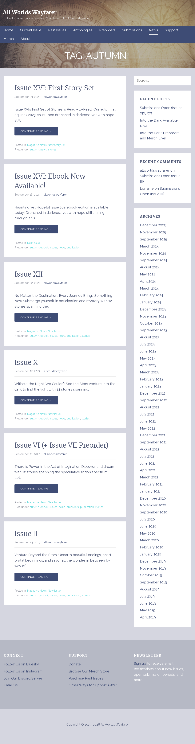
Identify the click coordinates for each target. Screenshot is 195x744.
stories (52, 149)
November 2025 (153, 232)
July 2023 (147, 344)
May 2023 (147, 358)
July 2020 (147, 519)
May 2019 (147, 610)
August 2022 (149, 407)
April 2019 (148, 617)
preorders (72, 506)
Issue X (26, 362)
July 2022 (147, 414)
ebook (44, 247)
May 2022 (147, 428)
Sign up (140, 663)
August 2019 (150, 589)
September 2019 (153, 582)
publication (73, 247)
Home (8, 30)
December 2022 (152, 393)
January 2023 (150, 386)
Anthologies (82, 30)
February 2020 (151, 547)
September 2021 (153, 442)
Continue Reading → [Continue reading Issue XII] (36, 317)
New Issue (33, 242)
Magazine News (37, 144)
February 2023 (151, 379)
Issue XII (28, 274)
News (153, 30)
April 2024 (148, 281)
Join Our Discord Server (23, 678)
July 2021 (147, 456)
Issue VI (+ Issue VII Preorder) (61, 445)
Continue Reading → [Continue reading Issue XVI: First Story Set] (36, 131)
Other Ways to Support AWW (93, 685)
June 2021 (148, 463)
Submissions (132, 30)
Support (171, 30)
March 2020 (149, 540)
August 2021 (149, 449)
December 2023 (153, 309)
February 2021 (151, 484)
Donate (75, 664)
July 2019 (147, 596)
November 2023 (153, 316)
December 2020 (153, 498)
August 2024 (150, 267)
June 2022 (148, 421)
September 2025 (153, 239)
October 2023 (151, 323)
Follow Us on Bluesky (21, 664)
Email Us (11, 685)
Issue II (26, 533)
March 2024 (149, 288)
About (25, 39)
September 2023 (153, 330)
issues (53, 247)
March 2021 (149, 477)
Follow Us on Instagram (23, 671)
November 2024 (153, 253)
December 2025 (153, 225)
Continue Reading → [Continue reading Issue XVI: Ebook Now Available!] (36, 229)
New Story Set (56, 144)
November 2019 (153, 568)
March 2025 (149, 246)
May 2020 (147, 533)
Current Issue (30, 30)
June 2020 (148, 526)
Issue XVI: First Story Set (54, 88)
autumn (34, 149)
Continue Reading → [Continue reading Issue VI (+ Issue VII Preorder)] (36, 488)
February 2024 (151, 295)
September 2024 (153, 260)
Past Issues (57, 30)
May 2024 (147, 274)
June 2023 (148, 351)
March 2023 (149, 372)
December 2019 (153, 561)
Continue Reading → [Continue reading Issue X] (36, 400)
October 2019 (151, 575)
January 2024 (150, 302)
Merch (8, 39)
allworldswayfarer (55, 96)
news (43, 149)
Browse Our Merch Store (89, 671)
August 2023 (150, 337)
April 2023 (148, 365)
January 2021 (150, 491)
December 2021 (152, 435)
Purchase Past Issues (86, 678)
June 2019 (148, 603)
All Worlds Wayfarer (30, 12)
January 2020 (150, 554)
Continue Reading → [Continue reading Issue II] (36, 576)
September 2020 (153, 512)
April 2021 (147, 470)
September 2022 (153, 400)
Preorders (107, 30)
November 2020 (153, 505)
